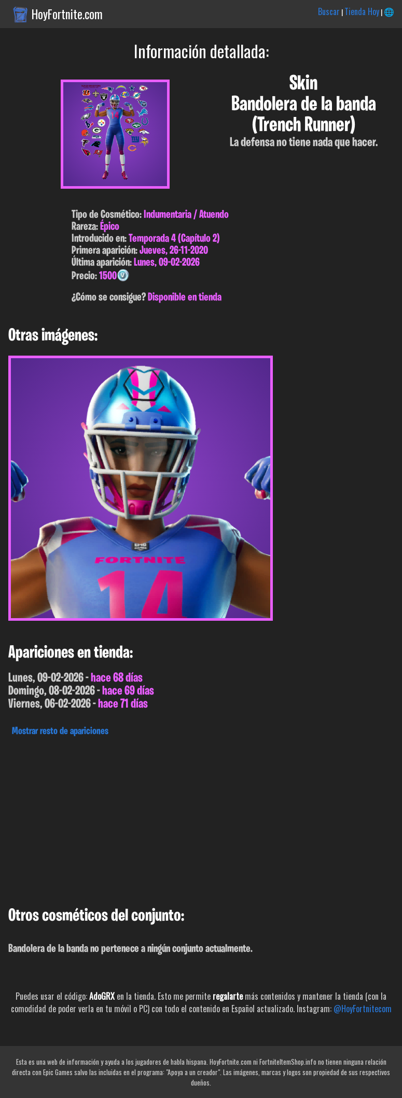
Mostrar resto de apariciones (60, 731)
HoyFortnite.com (67, 14)
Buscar (329, 11)
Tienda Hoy (361, 11)
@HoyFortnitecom (363, 1008)
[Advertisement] (201, 819)
